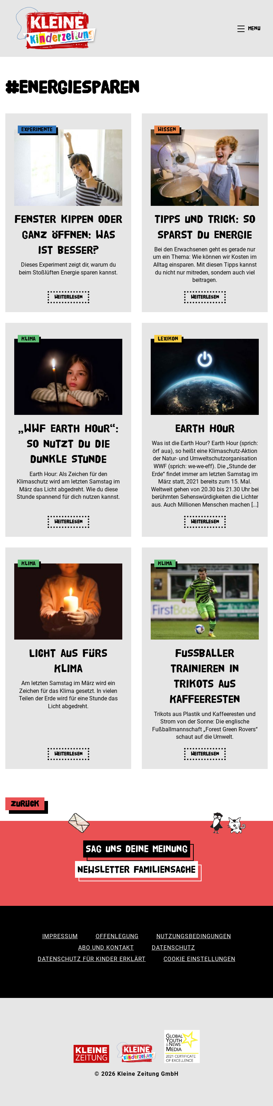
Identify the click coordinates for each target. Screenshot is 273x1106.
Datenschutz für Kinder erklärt (92, 959)
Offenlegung (117, 936)
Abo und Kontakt (106, 947)
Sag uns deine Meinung (137, 849)
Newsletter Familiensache (136, 869)
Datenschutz (173, 947)
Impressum (60, 936)
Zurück (25, 803)
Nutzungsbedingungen (193, 936)
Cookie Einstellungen (199, 959)
